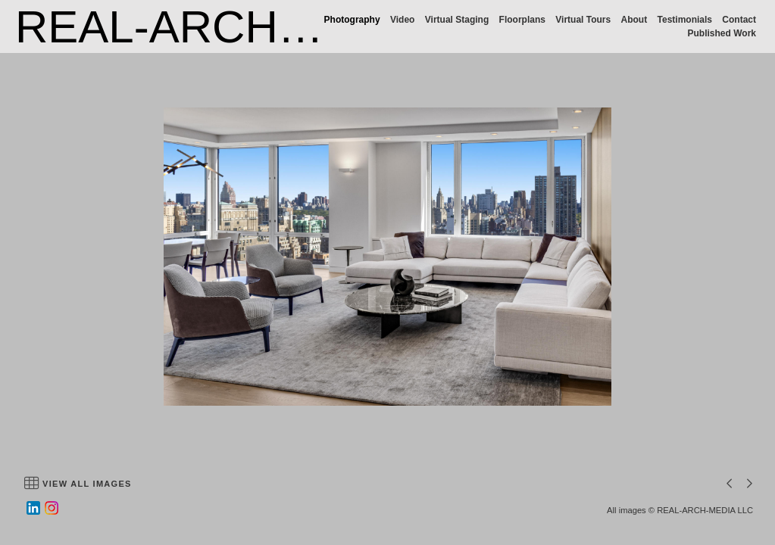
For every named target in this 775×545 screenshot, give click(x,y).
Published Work (722, 33)
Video (402, 19)
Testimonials (685, 19)
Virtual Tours (583, 19)
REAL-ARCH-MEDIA (226, 27)
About (634, 19)
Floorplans (522, 19)
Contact (739, 19)
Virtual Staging (457, 19)
